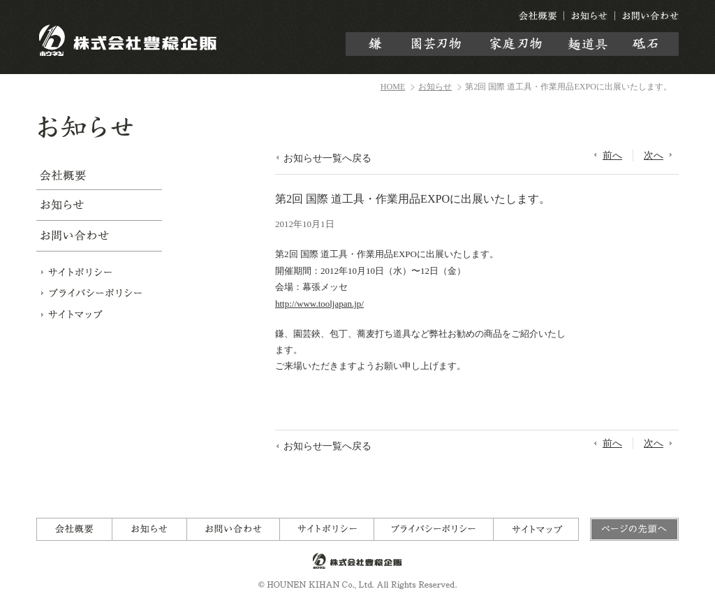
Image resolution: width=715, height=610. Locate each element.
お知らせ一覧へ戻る (327, 158)
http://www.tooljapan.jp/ (319, 303)
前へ (612, 155)
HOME (393, 87)
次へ (653, 155)
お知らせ (435, 87)
